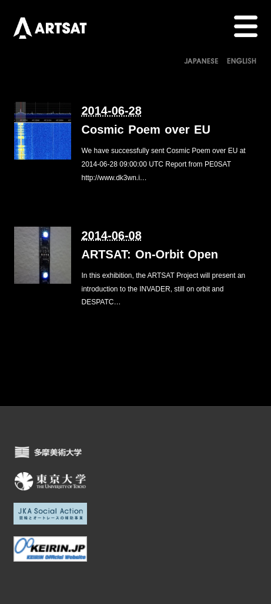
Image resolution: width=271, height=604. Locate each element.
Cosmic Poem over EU (145, 129)
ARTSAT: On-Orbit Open (149, 254)
